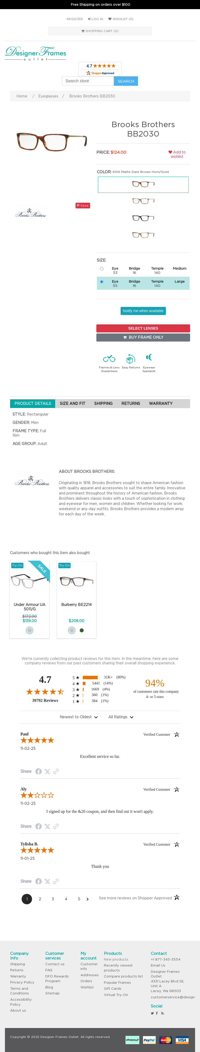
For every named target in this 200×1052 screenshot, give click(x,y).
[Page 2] (40, 899)
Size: (101, 260)
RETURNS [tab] (130, 403)
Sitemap (52, 993)
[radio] (99, 677)
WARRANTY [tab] (160, 403)
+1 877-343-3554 (165, 959)
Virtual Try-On (116, 995)
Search (126, 81)
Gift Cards (112, 989)
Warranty (18, 976)
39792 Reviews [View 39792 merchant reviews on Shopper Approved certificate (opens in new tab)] (51, 700)
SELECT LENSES (143, 328)
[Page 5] (79, 899)
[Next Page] (88, 899)
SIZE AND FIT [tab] (72, 403)
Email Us (158, 965)
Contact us (55, 964)
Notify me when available (143, 311)
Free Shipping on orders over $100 (100, 5)
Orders (86, 981)
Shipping (17, 964)
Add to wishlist (177, 154)
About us (18, 1010)
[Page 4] (66, 899)
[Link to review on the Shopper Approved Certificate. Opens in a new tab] (56, 772)
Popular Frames (117, 983)
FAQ (48, 970)
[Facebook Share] (38, 772)
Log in (95, 19)
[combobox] (78, 717)
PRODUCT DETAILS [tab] (32, 403)
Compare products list (123, 976)
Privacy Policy (22, 982)
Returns (16, 970)
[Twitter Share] (47, 772)
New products (116, 959)
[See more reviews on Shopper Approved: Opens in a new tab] (135, 899)
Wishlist (87, 987)
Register (75, 19)
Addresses (89, 975)
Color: (104, 172)
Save (83, 205)
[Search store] (88, 81)
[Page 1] (27, 899)
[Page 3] (53, 899)
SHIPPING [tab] (103, 403)
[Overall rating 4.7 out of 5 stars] (45, 691)
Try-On (17, 565)
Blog (49, 987)
